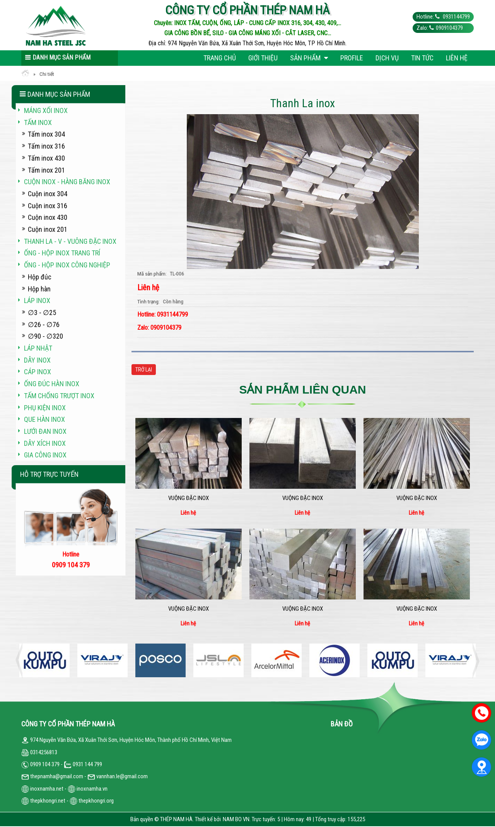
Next (474, 660)
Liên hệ (457, 58)
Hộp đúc (39, 277)
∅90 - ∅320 (45, 336)
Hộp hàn (39, 289)
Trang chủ (219, 58)
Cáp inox (37, 372)
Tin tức (422, 58)
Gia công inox (45, 455)
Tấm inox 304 (46, 134)
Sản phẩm (309, 58)
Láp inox (37, 300)
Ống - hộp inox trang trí (62, 253)
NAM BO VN (236, 819)
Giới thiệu (263, 58)
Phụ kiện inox (45, 408)
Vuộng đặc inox (188, 498)
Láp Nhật (38, 348)
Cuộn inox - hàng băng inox (67, 182)
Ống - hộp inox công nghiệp (67, 265)
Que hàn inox (44, 419)
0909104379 (449, 27)
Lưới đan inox (45, 431)
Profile (351, 58)
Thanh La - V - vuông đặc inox (70, 241)
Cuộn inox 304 (47, 194)
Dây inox (37, 360)
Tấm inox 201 (46, 170)
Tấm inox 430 (46, 158)
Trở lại (143, 369)
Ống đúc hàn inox (51, 384)
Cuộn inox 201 (47, 229)
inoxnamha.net (46, 788)
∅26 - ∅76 (44, 324)
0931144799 (456, 16)
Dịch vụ (387, 58)
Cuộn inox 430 (47, 217)
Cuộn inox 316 (47, 206)
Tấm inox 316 (46, 146)
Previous (21, 660)
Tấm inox (38, 122)
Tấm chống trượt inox (59, 396)
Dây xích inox (45, 443)
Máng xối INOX (46, 110)
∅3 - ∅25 (42, 312)
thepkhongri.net (43, 800)
